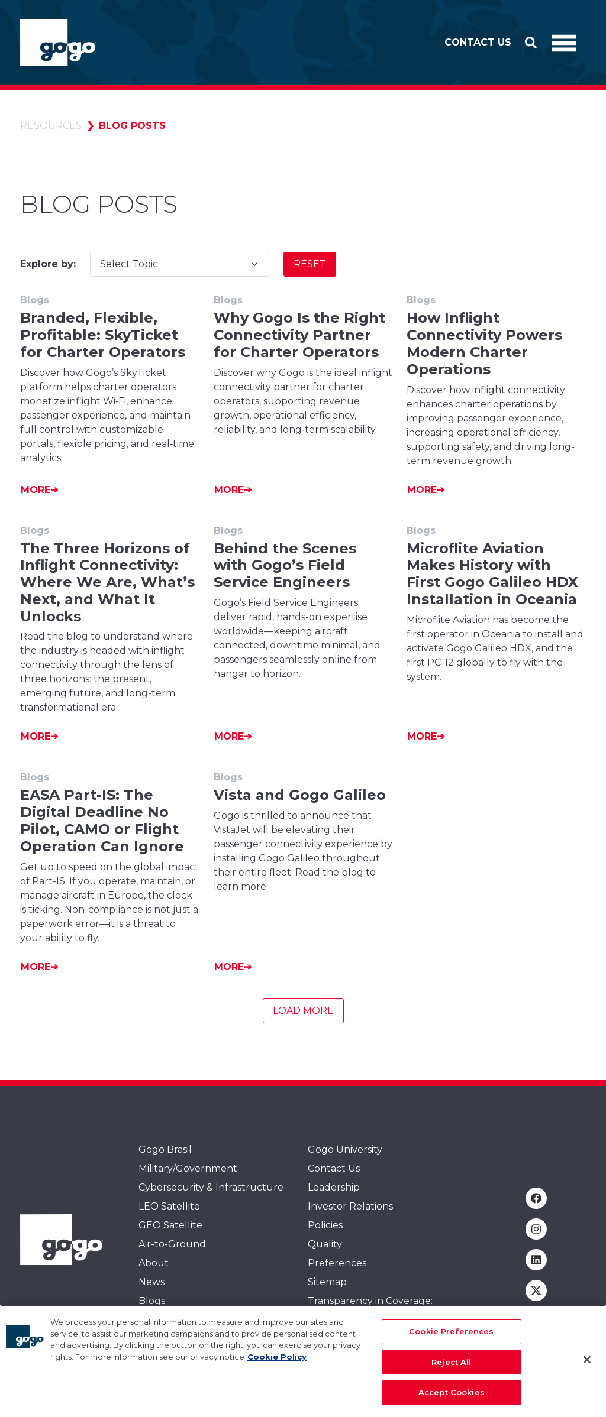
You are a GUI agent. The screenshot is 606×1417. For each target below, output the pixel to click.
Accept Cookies (451, 1398)
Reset (310, 264)
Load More (303, 1010)
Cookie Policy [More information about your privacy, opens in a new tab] (277, 1362)
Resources (51, 125)
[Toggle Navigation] (564, 42)
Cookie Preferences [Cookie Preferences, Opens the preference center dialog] (451, 1336)
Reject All (451, 1367)
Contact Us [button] (477, 42)
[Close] (587, 1365)
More (35, 489)
